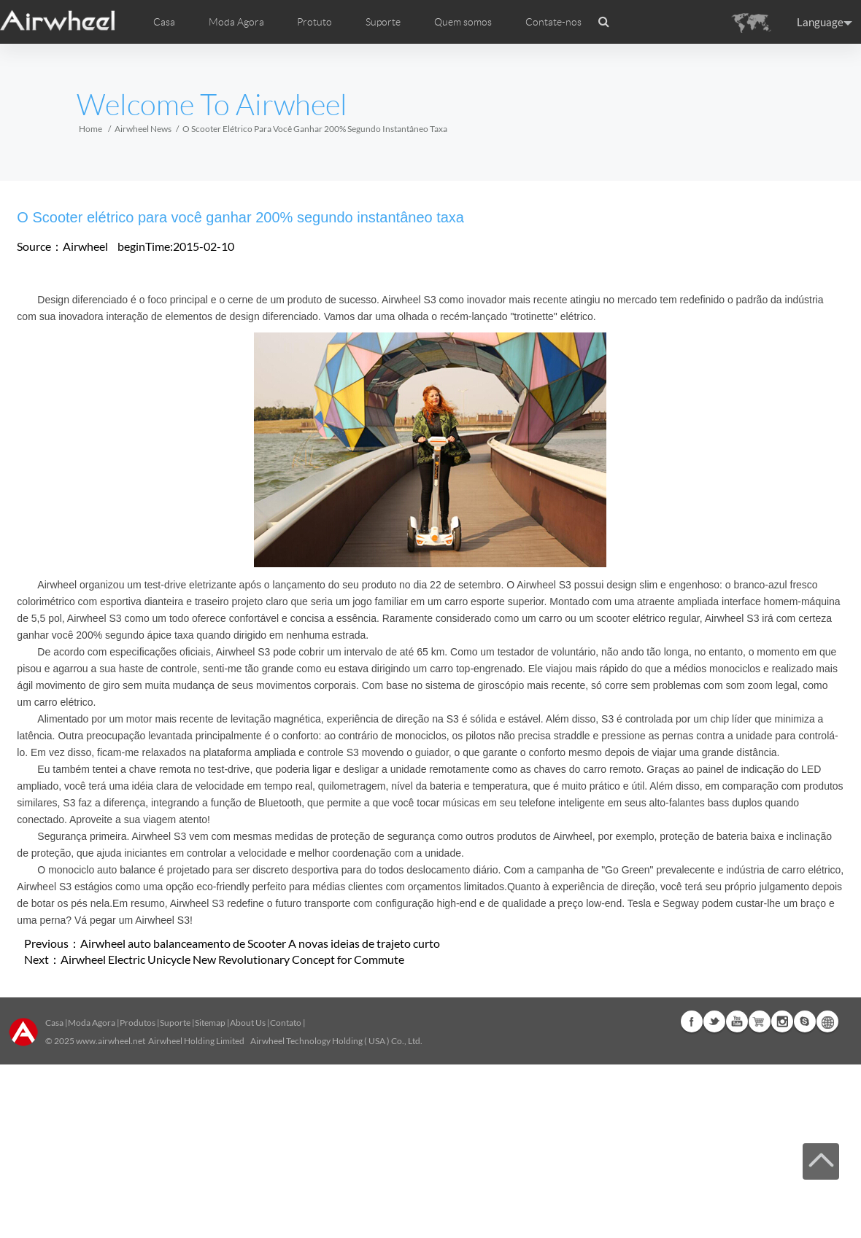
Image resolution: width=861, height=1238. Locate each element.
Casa (164, 22)
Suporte (383, 22)
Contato (285, 1022)
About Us (248, 1022)
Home (90, 128)
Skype (805, 1021)
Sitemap (210, 1022)
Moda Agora (91, 1022)
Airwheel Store (760, 1021)
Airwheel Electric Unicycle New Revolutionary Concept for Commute (232, 959)
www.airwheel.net (110, 1040)
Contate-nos (553, 22)
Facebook (692, 1021)
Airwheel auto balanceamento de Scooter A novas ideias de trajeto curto (260, 943)
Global (827, 1021)
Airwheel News (143, 128)
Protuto (314, 22)
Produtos (137, 1022)
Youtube (737, 1021)
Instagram (782, 1021)
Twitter (714, 1021)
